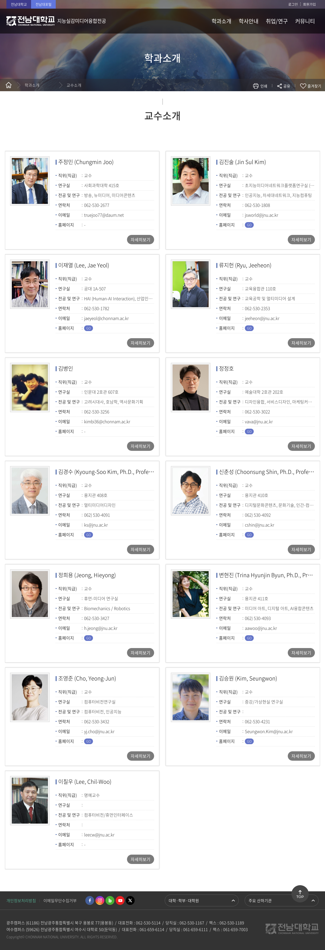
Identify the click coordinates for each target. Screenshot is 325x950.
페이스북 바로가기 (89, 900)
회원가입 (309, 4)
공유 (286, 86)
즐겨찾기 (314, 86)
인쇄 (263, 86)
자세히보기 (140, 239)
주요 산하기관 (260, 900)
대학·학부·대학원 (184, 900)
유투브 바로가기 (120, 900)
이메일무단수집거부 (60, 900)
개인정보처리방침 (21, 900)
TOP (300, 897)
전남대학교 (19, 4)
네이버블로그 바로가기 (110, 900)
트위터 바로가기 (130, 900)
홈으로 (8, 85)
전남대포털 (44, 4)
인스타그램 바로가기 (99, 900)
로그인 (293, 4)
